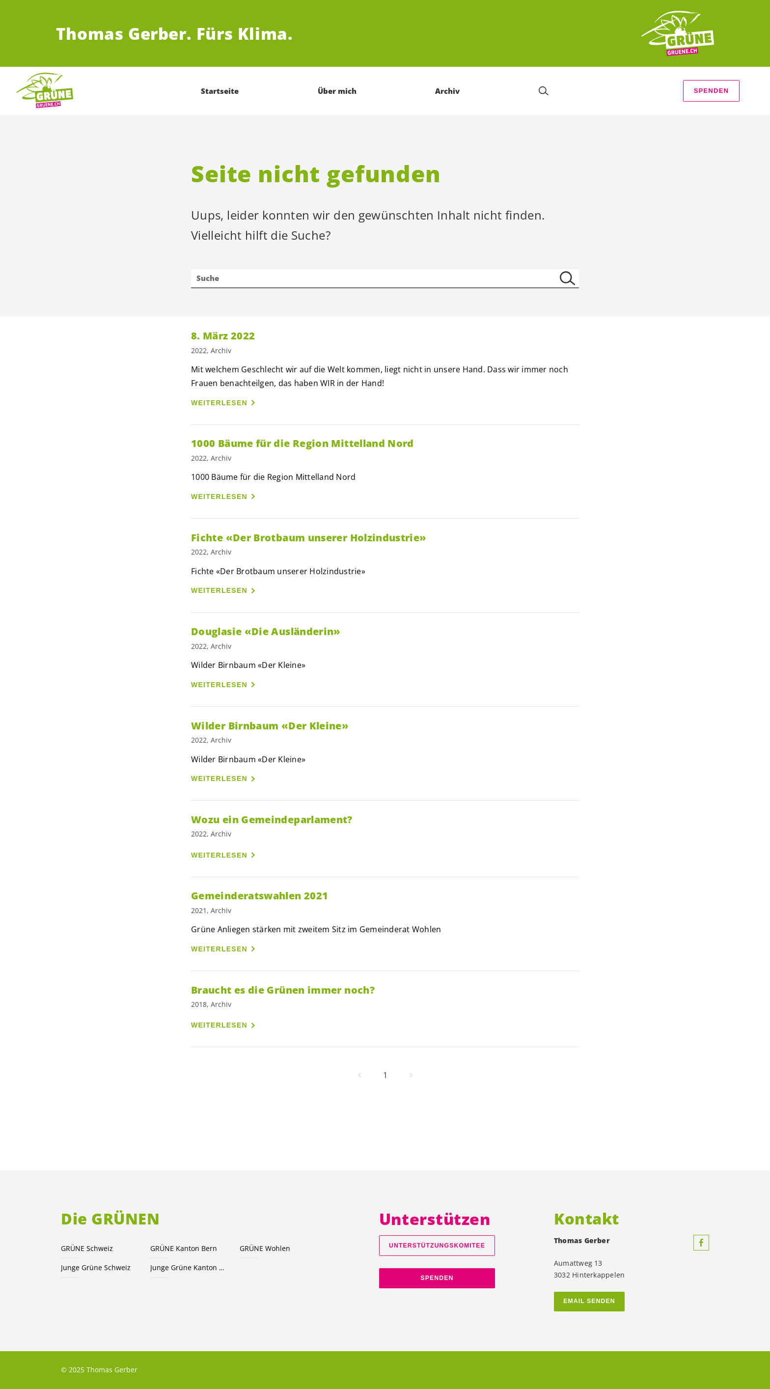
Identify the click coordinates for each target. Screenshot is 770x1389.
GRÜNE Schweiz (87, 1248)
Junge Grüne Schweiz (96, 1267)
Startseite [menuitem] (220, 91)
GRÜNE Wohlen (265, 1248)
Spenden (711, 90)
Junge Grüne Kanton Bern (189, 1267)
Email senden (589, 1301)
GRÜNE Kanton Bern (183, 1248)
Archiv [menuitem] (447, 91)
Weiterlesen (219, 403)
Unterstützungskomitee (437, 1245)
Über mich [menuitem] (337, 91)
